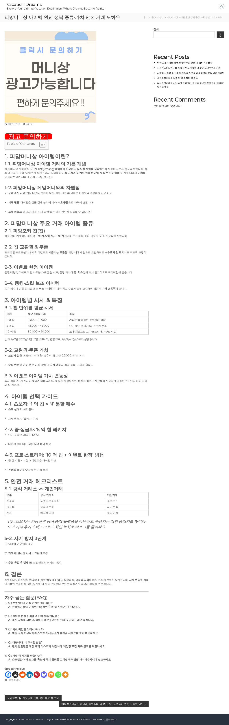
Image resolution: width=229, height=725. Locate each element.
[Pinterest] (37, 674)
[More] (65, 674)
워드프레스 (111, 719)
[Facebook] (8, 674)
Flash (88, 719)
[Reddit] (22, 674)
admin (29, 124)
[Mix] (51, 674)
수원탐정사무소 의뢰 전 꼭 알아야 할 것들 (177, 78)
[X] (15, 674)
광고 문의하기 (28, 136)
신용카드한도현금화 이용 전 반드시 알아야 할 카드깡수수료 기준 (188, 67)
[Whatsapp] (58, 674)
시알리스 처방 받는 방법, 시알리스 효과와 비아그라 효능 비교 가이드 (190, 73)
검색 (156, 29)
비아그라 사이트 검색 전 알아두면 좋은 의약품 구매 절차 (184, 62)
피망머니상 (156, 17)
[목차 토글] (41, 144)
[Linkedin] (29, 674)
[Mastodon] (44, 674)
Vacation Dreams (24, 4)
